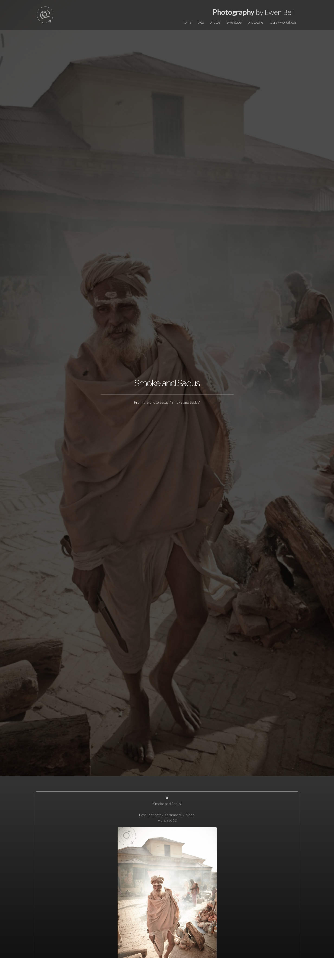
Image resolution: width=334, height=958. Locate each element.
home (187, 22)
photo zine (255, 22)
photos (215, 22)
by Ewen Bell (254, 11)
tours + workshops (283, 22)
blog (201, 22)
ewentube (234, 22)
